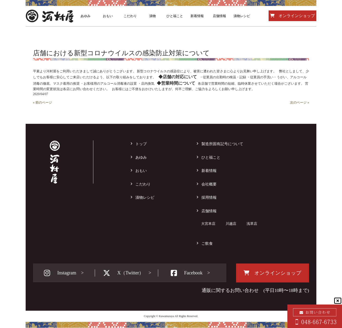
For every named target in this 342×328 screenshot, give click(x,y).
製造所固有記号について (222, 144)
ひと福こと (210, 157)
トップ (141, 144)
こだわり (143, 184)
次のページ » (299, 102)
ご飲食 (207, 243)
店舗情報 (209, 211)
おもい (141, 171)
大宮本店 (208, 224)
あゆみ (141, 157)
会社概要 (209, 184)
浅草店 (252, 224)
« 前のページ (42, 102)
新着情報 (209, 171)
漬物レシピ (144, 197)
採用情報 (209, 197)
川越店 (231, 224)
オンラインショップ (292, 16)
